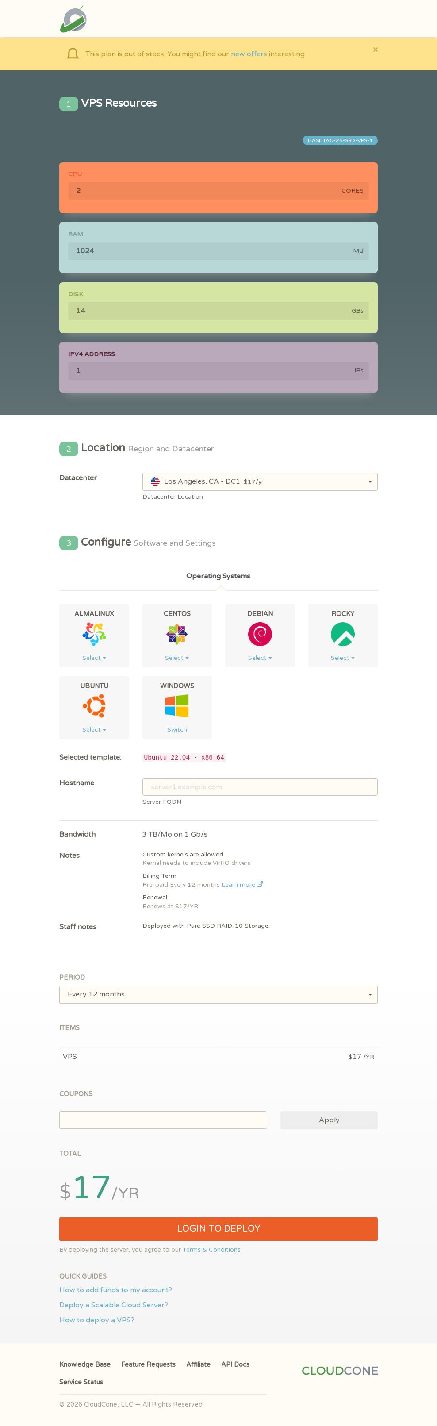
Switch (177, 729)
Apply (329, 1120)
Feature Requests (148, 1364)
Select (94, 658)
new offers (249, 54)
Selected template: (90, 757)
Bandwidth (77, 834)
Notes (69, 855)
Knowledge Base (85, 1364)
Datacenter (78, 477)
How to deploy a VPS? (96, 1320)
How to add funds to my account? (115, 1290)
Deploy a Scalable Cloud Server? (113, 1305)
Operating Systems (218, 576)
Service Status (81, 1382)
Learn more (243, 884)
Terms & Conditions (212, 1249)
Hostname (76, 783)
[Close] (375, 49)
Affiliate (198, 1364)
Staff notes (77, 926)
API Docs (235, 1364)
